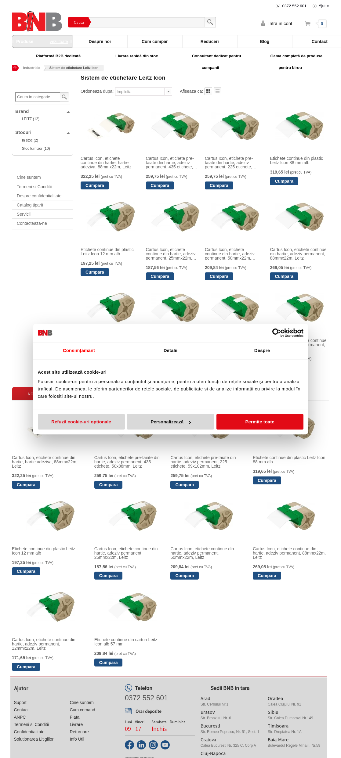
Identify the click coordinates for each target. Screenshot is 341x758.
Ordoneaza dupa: (97, 91)
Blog (264, 41)
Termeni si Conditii (34, 186)
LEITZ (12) (30, 119)
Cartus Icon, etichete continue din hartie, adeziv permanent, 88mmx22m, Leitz (298, 253)
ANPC (20, 717)
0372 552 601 (294, 6)
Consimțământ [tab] (79, 350)
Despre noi (100, 41)
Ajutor (324, 5)
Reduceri (210, 41)
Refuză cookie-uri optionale (81, 421)
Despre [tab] (262, 350)
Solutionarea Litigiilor (34, 739)
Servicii (24, 214)
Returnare (79, 731)
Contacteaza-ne (32, 223)
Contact (21, 709)
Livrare (76, 724)
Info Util (77, 739)
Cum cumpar (155, 41)
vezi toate (59, 41)
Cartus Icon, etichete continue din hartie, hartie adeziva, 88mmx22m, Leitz (106, 162)
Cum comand (82, 709)
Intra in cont (280, 23)
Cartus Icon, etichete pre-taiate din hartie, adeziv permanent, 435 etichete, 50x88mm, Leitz (170, 162)
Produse (42, 41)
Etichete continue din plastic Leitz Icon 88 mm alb (296, 160)
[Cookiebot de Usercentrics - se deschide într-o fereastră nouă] (276, 332)
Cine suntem (29, 177)
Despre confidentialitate (39, 195)
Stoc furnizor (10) (36, 148)
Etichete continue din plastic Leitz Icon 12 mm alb (107, 251)
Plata (74, 717)
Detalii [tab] (171, 350)
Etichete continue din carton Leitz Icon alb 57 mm (125, 642)
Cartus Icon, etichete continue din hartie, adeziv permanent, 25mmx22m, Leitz (171, 253)
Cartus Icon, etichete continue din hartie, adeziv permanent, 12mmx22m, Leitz (43, 644)
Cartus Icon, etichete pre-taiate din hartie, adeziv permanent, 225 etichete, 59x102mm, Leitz (229, 162)
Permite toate (259, 421)
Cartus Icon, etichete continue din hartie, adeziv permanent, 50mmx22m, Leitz (230, 253)
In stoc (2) (30, 140)
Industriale (31, 68)
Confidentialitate (29, 731)
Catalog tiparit (30, 205)
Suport (20, 702)
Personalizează (171, 421)
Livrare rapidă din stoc (136, 56)
